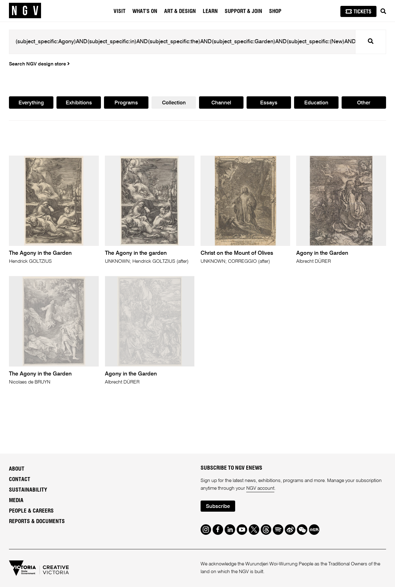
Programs (126, 103)
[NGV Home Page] (25, 11)
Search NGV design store (39, 64)
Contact (19, 479)
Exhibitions (79, 103)
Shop (275, 11)
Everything (31, 103)
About (16, 469)
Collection (174, 103)
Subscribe (218, 506)
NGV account (260, 488)
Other (363, 103)
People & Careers (31, 511)
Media (16, 500)
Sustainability (28, 490)
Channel (221, 103)
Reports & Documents (37, 521)
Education (316, 103)
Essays (268, 103)
